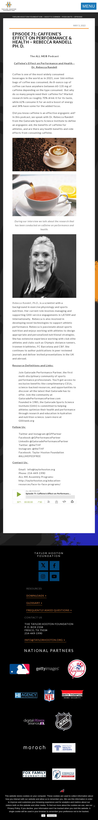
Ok (43, 815)
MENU (88, 6)
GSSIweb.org (26, 420)
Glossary (33, 602)
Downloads (35, 595)
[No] (94, 806)
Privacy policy (51, 815)
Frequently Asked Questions (47, 610)
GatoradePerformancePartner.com (40, 398)
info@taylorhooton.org (41, 469)
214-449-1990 (33, 633)
